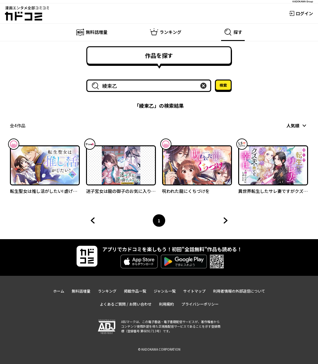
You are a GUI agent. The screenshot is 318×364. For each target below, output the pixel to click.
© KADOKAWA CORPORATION (159, 349)
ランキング (107, 290)
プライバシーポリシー (200, 304)
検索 (223, 85)
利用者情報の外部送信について (239, 290)
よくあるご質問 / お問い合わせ (126, 304)
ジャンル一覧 (165, 290)
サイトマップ (194, 290)
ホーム (58, 290)
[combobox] (150, 85)
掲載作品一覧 (135, 290)
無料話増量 (81, 290)
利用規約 (166, 304)
